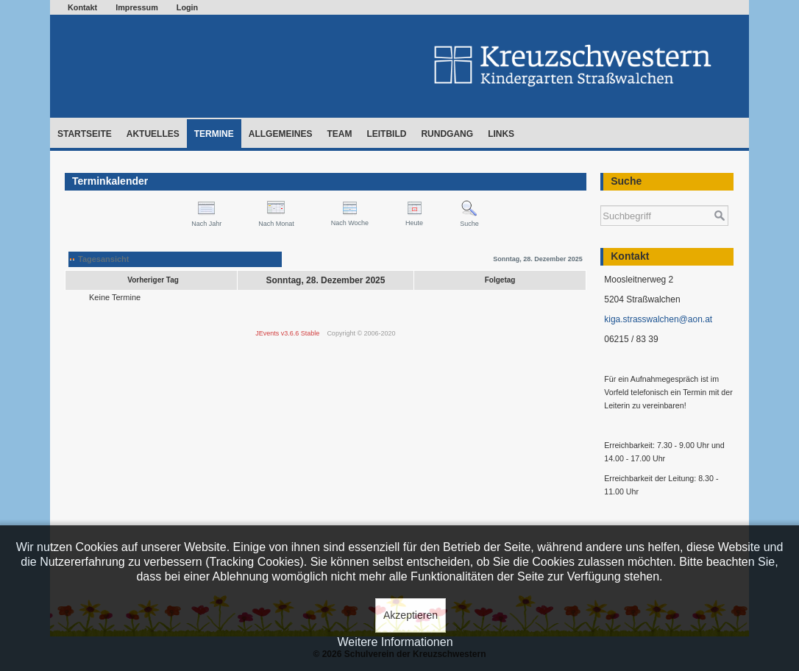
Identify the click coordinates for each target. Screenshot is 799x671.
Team (339, 134)
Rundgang (447, 134)
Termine (214, 134)
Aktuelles (153, 134)
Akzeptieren (410, 615)
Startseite (84, 134)
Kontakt (82, 7)
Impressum (137, 7)
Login (187, 7)
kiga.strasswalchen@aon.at (658, 319)
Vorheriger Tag (153, 280)
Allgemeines (281, 134)
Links (501, 134)
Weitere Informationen (394, 642)
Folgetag (500, 280)
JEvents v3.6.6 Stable (287, 333)
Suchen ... (600, 198)
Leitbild (386, 134)
